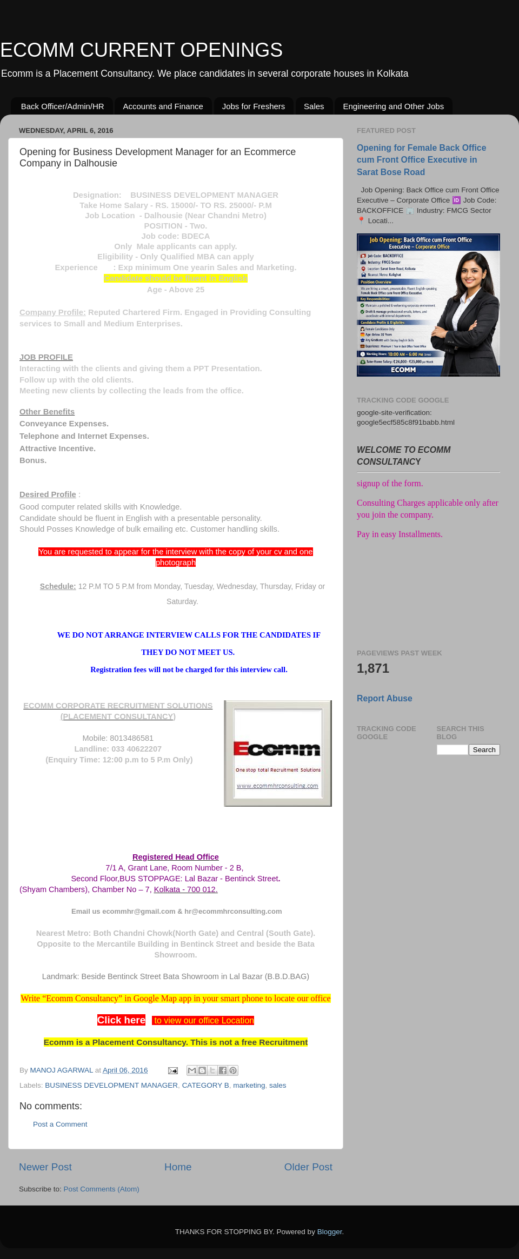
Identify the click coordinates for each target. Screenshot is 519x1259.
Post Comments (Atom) (101, 1189)
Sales (314, 106)
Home (177, 1167)
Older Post (308, 1167)
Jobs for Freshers (253, 106)
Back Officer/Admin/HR (62, 106)
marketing (249, 1085)
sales (278, 1085)
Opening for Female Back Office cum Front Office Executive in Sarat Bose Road (421, 159)
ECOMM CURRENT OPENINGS (141, 50)
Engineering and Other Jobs (393, 106)
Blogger (329, 1232)
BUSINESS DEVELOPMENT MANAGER (111, 1085)
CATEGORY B (205, 1085)
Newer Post (45, 1167)
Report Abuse (384, 698)
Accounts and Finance (163, 106)
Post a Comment (60, 1124)
